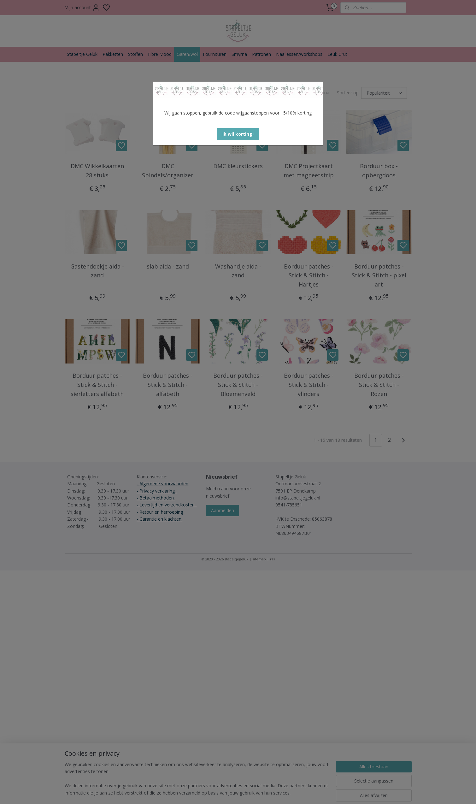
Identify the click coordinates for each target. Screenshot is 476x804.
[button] (238, 134)
